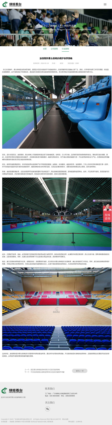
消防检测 (50, 421)
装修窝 (12, 421)
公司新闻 (54, 49)
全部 (45, 49)
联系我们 (50, 388)
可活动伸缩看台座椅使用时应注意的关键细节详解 (47, 372)
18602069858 (70, 396)
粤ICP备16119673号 (54, 419)
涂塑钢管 (18, 421)
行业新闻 (65, 49)
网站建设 (71, 421)
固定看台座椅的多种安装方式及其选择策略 (45, 369)
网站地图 (65, 419)
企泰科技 (79, 421)
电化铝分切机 (42, 421)
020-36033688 (55, 396)
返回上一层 (80, 371)
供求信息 (34, 421)
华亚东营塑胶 (25, 421)
